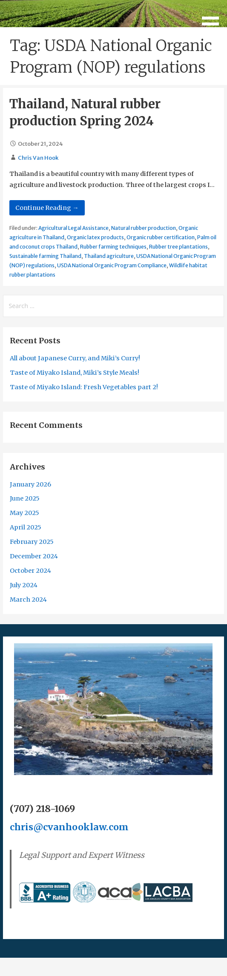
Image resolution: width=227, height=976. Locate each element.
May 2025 (24, 513)
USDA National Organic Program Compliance (112, 265)
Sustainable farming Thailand (45, 256)
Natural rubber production (143, 228)
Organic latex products (95, 237)
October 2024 (30, 570)
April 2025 (25, 527)
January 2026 (30, 484)
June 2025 (25, 498)
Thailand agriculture (109, 256)
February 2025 (32, 542)
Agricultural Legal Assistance (73, 228)
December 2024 (34, 556)
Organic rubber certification (160, 237)
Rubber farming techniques (113, 246)
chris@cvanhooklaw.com (69, 827)
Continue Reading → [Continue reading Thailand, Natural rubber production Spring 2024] (46, 208)
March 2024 (28, 599)
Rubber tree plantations (178, 246)
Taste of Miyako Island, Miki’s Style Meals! (74, 372)
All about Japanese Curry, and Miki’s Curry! (75, 358)
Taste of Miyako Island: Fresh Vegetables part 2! (84, 387)
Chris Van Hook (38, 157)
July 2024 (23, 585)
